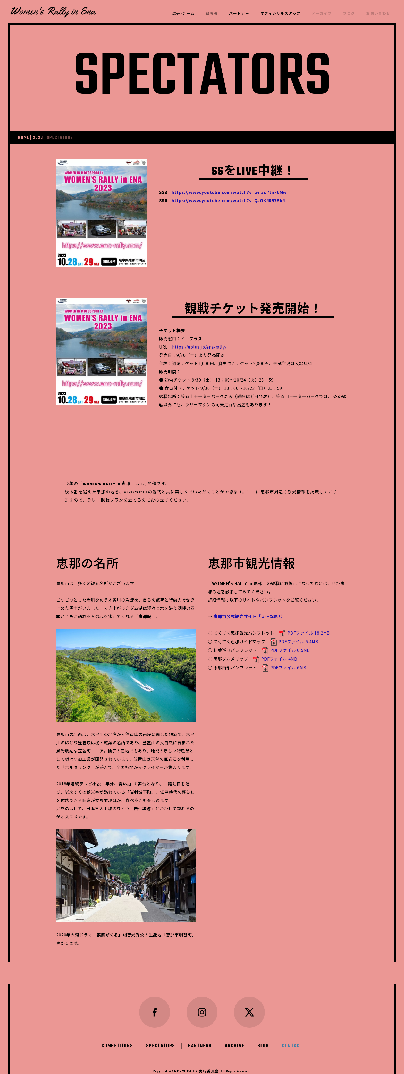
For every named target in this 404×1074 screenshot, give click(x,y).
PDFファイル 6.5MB (285, 650)
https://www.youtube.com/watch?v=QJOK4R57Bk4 (228, 200)
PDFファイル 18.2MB (304, 633)
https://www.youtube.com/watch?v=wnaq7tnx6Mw (229, 192)
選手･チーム (183, 14)
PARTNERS (200, 1033)
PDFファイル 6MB (283, 667)
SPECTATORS (160, 1033)
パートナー (239, 14)
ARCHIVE (235, 1033)
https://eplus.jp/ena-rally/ (199, 347)
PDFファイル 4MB (274, 659)
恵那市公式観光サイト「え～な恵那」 (250, 616)
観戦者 (212, 14)
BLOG (263, 1033)
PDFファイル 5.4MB (294, 641)
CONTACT (292, 1033)
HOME (23, 137)
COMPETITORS (117, 1033)
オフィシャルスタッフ (280, 14)
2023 (38, 137)
